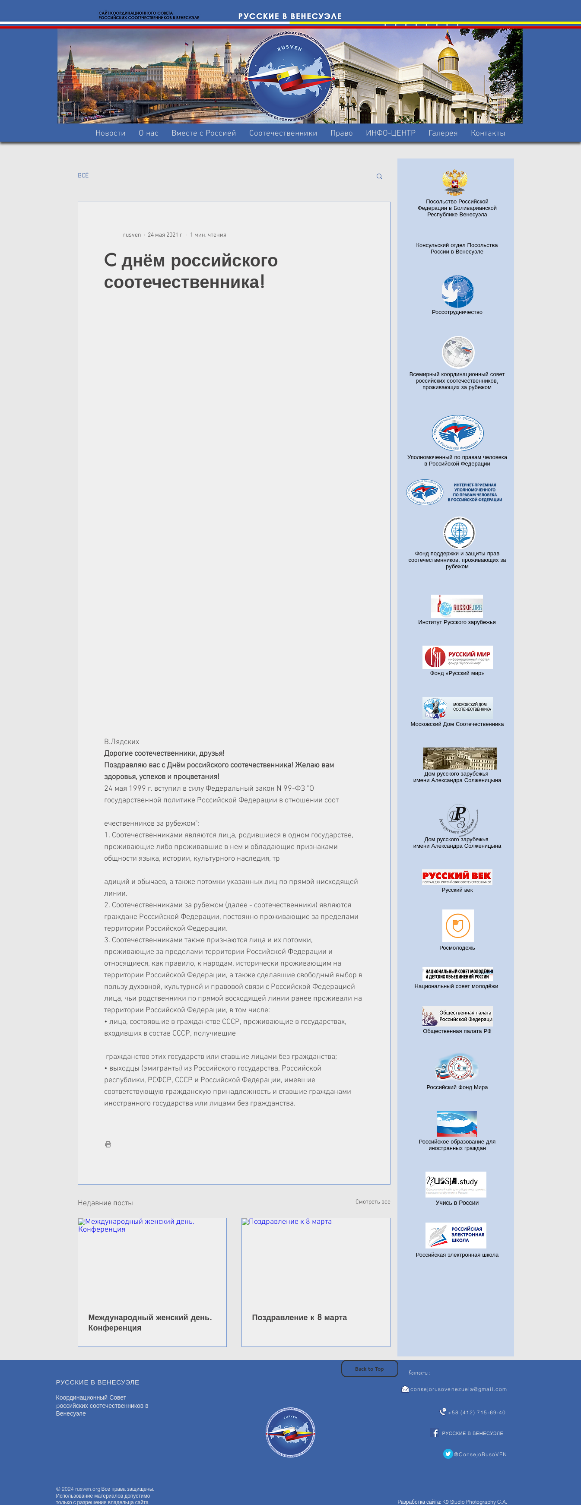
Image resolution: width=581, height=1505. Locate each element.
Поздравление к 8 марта (299, 1317)
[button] (204, 133)
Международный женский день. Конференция (151, 1322)
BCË (83, 176)
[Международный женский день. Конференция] (152, 1260)
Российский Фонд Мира (457, 1087)
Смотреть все (373, 1202)
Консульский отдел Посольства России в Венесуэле (457, 248)
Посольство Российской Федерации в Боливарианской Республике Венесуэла (457, 207)
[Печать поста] (108, 1144)
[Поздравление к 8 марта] (316, 1260)
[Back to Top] (369, 1368)
